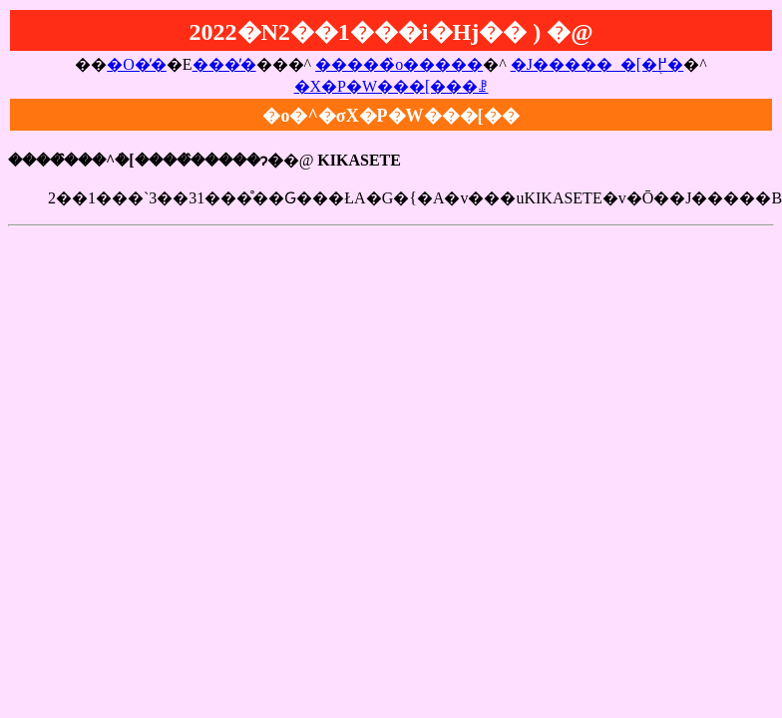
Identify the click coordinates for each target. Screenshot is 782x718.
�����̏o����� (399, 64)
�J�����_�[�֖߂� (597, 64)
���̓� (224, 64)
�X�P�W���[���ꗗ (391, 86)
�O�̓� (137, 64)
